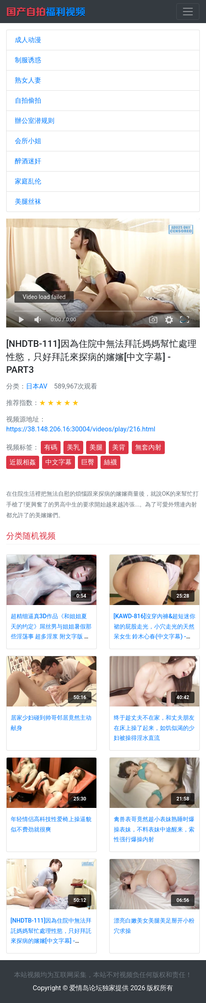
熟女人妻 (28, 80)
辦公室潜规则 (34, 121)
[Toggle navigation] (187, 11)
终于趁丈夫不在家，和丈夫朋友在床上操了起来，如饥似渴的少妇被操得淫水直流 (154, 728)
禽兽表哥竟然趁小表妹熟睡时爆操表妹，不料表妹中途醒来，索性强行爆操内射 (154, 829)
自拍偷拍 (28, 100)
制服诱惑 (28, 60)
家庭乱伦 (28, 181)
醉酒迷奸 (28, 161)
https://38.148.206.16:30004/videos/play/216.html (80, 429)
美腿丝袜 (28, 201)
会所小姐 (28, 141)
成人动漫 (28, 40)
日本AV (36, 386)
